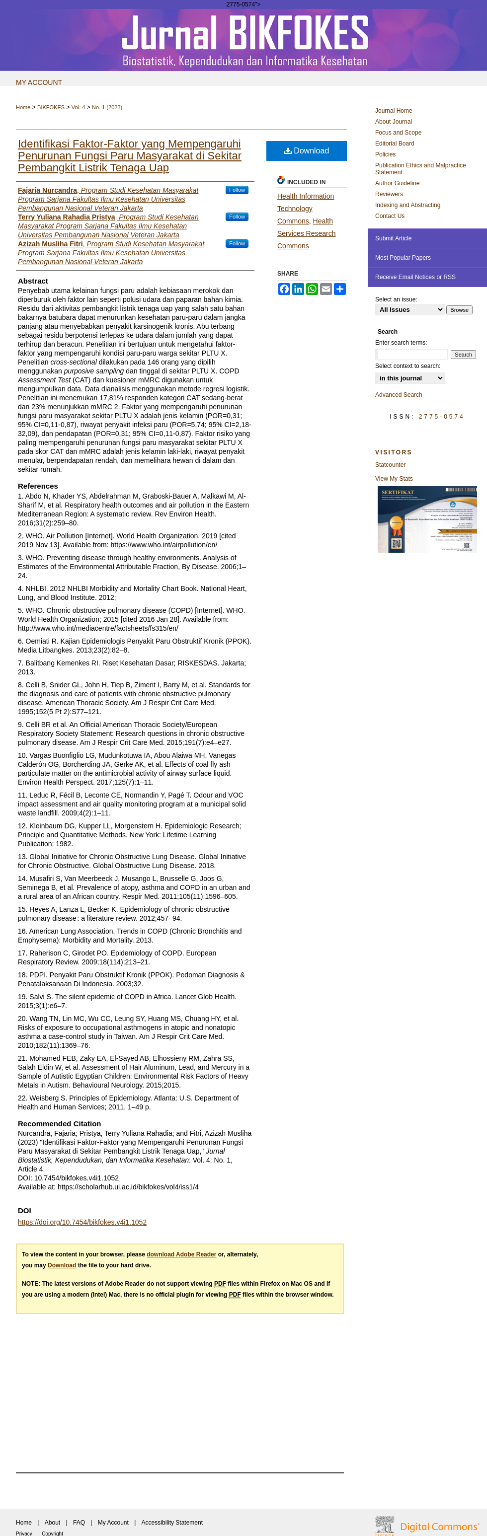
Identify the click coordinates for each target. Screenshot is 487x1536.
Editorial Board (394, 143)
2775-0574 (442, 416)
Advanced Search (398, 394)
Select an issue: (396, 299)
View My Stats (394, 478)
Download (306, 150)
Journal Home (393, 110)
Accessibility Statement (172, 1522)
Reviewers (389, 194)
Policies (385, 154)
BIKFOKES (51, 107)
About (52, 1522)
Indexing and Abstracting (407, 205)
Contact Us (390, 216)
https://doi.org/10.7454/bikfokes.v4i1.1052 (82, 1222)
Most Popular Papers (403, 257)
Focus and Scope (398, 132)
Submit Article (393, 238)
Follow (237, 190)
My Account (113, 1522)
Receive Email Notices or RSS (415, 277)
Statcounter (390, 464)
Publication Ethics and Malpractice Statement (420, 169)
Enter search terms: (401, 342)
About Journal (393, 121)
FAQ (79, 1522)
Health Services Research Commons (306, 233)
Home (23, 107)
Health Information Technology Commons (305, 208)
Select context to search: (407, 366)
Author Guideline (397, 183)
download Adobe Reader (181, 1254)
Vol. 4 (78, 107)
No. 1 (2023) (107, 107)
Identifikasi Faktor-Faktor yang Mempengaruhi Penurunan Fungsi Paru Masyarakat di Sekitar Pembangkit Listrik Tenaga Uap (130, 156)
